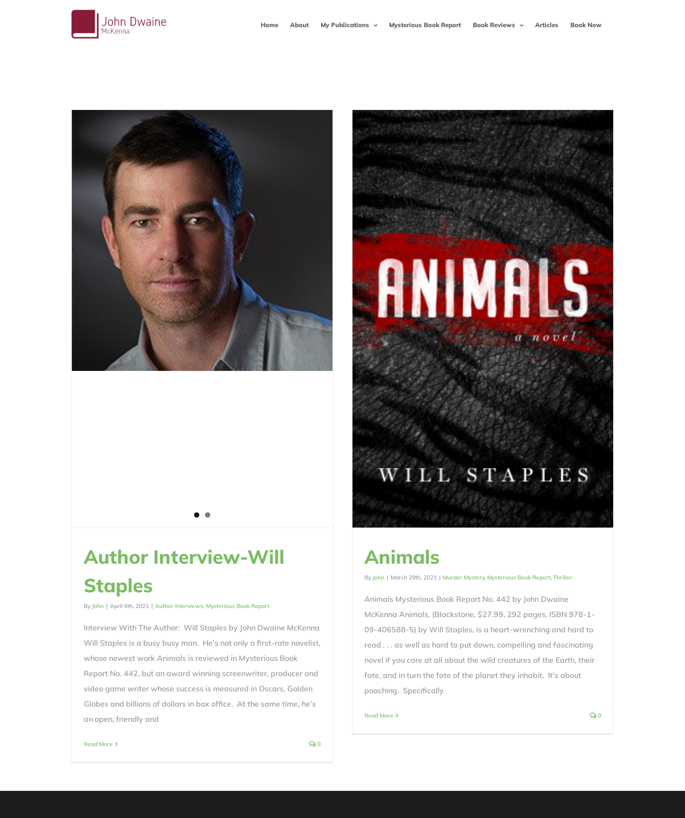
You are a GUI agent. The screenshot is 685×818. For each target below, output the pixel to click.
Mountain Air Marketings (312, 809)
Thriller (548, 577)
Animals (387, 557)
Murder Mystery (449, 577)
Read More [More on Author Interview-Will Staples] (98, 744)
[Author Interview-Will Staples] (202, 240)
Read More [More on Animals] (364, 715)
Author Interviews (179, 605)
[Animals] (468, 319)
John (98, 605)
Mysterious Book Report (237, 605)
